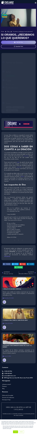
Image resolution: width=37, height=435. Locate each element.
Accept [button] (15, 431)
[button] (7, 264)
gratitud (19, 167)
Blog (8, 31)
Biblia (22, 176)
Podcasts (4, 386)
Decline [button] (21, 431)
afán (18, 162)
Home (2, 31)
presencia (26, 156)
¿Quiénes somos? (6, 384)
